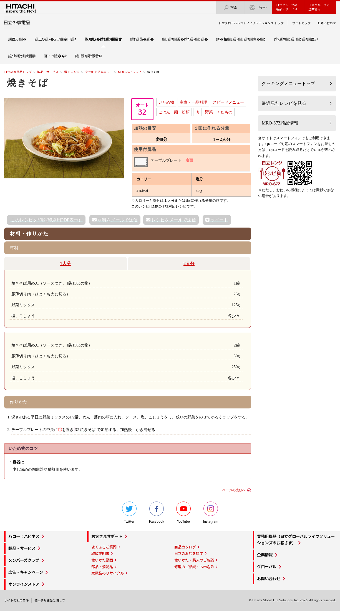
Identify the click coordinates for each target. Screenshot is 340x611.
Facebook (156, 512)
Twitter (129, 512)
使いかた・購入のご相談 (194, 560)
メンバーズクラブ (23, 560)
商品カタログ (185, 547)
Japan (258, 8)
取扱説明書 (100, 553)
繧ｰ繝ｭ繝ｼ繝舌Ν (88, 56)
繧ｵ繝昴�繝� (142, 39)
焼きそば (28, 83)
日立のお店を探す (188, 553)
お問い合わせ (327, 23)
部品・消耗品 (102, 567)
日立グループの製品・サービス (287, 7)
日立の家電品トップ (18, 72)
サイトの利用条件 (16, 600)
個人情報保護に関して (49, 600)
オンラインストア (23, 584)
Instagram (210, 512)
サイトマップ (301, 23)
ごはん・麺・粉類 (174, 112)
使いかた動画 (102, 560)
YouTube (183, 512)
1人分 (65, 263)
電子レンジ (71, 72)
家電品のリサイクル (107, 573)
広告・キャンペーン (25, 572)
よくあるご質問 (104, 547)
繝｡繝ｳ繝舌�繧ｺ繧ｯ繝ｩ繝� (185, 39)
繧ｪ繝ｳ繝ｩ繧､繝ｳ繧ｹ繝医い (296, 39)
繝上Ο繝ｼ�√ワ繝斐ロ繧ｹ (55, 39)
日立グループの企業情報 (318, 7)
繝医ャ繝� (17, 39)
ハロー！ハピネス (23, 536)
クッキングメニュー (98, 72)
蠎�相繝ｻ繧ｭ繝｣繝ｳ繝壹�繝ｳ (241, 39)
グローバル (266, 566)
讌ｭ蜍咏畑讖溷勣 (22, 56)
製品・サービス (48, 72)
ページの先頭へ (234, 490)
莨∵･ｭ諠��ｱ (55, 56)
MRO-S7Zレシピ (130, 72)
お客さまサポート (106, 536)
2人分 (189, 263)
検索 (230, 8)
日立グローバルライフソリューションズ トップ (251, 23)
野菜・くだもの (218, 112)
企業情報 (265, 554)
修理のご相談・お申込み (194, 567)
